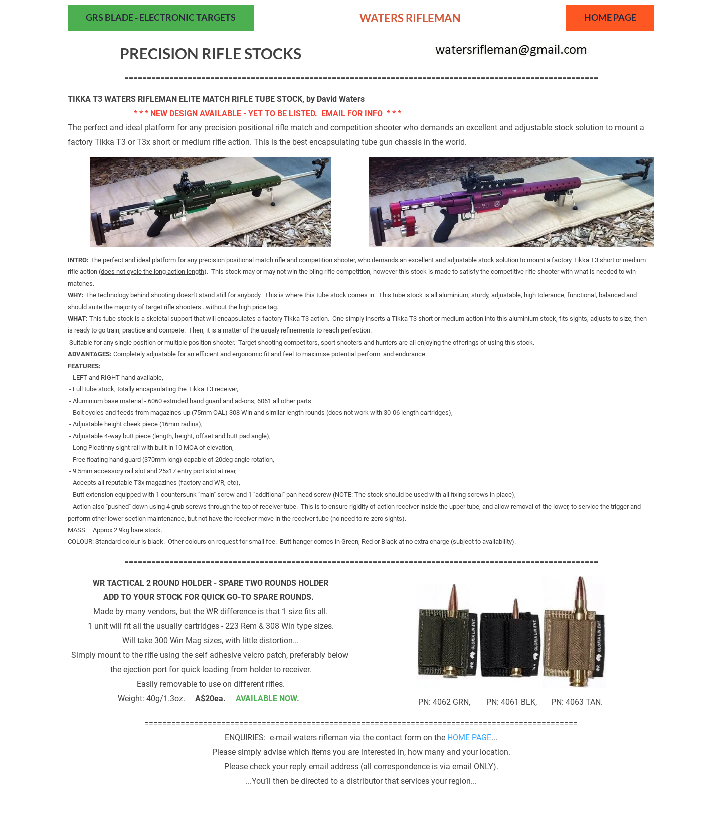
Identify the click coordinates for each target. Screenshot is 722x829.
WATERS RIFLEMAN (410, 18)
